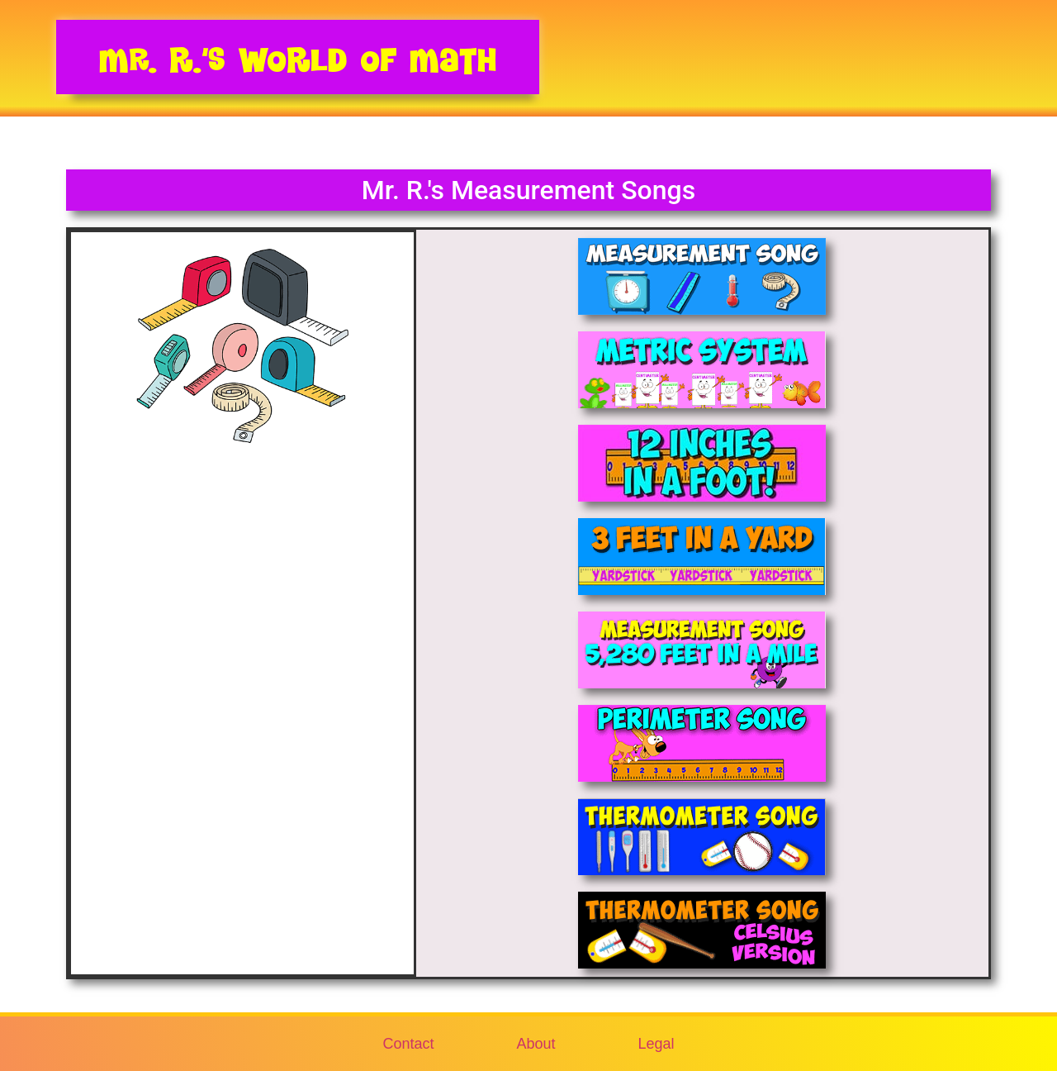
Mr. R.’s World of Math (297, 60)
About (535, 1043)
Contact (408, 1043)
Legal (656, 1043)
